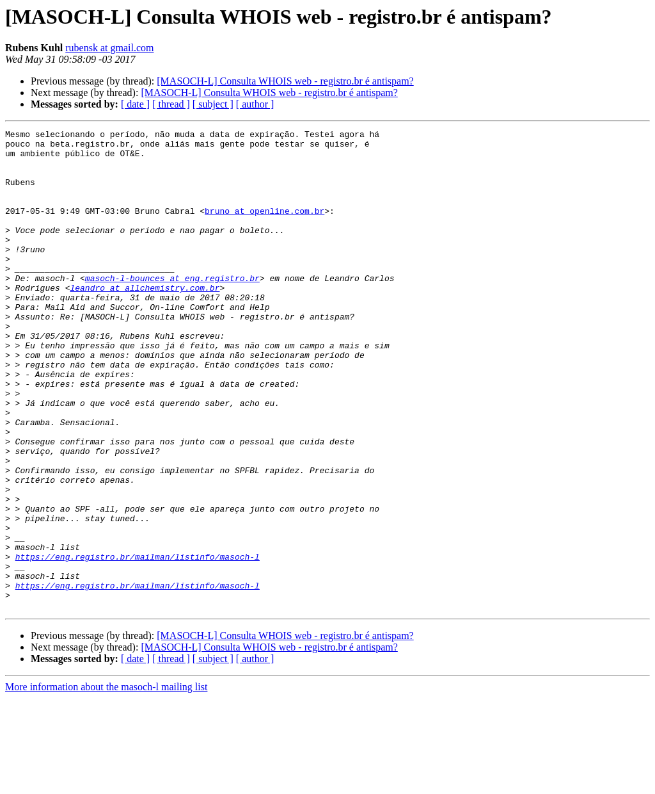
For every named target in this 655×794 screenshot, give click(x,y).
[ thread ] (171, 104)
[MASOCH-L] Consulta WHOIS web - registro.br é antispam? (285, 81)
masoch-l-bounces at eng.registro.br (172, 308)
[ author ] (255, 104)
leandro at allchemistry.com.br (144, 320)
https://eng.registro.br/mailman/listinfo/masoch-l (137, 643)
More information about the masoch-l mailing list (106, 782)
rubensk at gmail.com (109, 47)
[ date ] (135, 104)
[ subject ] (213, 104)
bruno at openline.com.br (264, 228)
